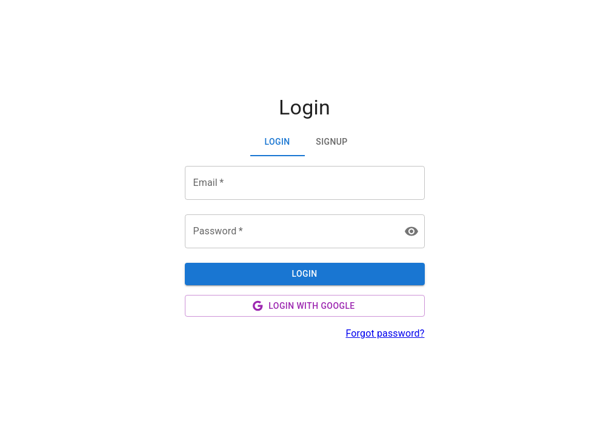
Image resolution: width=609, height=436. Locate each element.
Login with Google (302, 306)
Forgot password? (384, 333)
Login (304, 274)
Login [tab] (277, 142)
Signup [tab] (331, 142)
